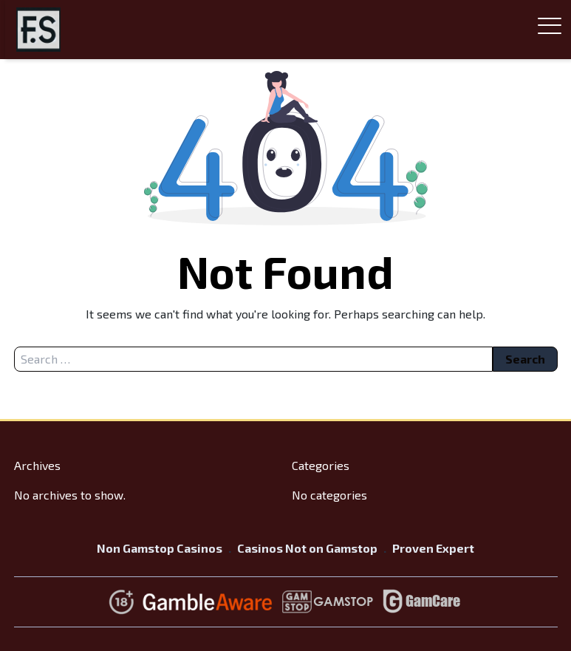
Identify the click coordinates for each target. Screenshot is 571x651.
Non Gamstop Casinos (159, 548)
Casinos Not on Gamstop (307, 548)
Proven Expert (433, 548)
